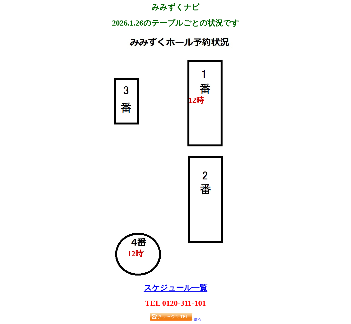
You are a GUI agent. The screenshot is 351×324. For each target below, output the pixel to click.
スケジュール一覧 (175, 287)
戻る (198, 319)
